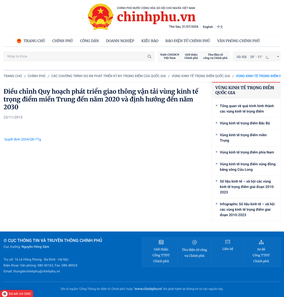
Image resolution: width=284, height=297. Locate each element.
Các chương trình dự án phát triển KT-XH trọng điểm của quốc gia (108, 76)
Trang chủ (13, 76)
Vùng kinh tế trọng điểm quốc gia (201, 76)
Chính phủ (36, 76)
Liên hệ (227, 249)
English (208, 27)
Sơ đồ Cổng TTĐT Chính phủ (261, 255)
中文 (220, 27)
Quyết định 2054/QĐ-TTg (22, 139)
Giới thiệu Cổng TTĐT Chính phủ (161, 255)
